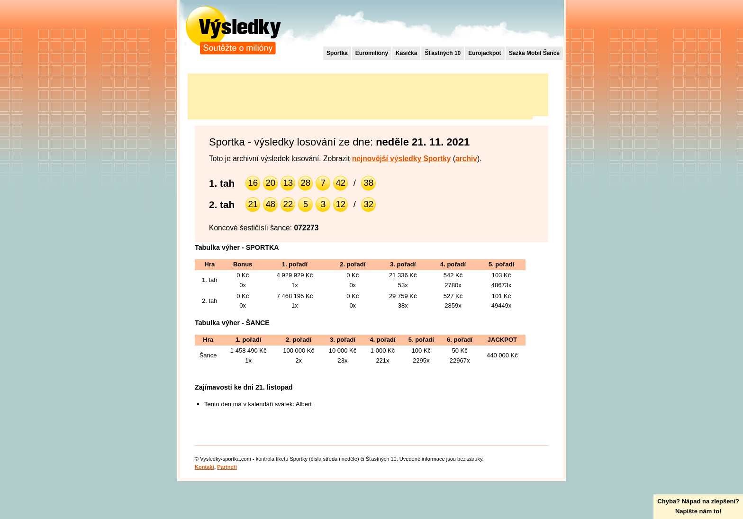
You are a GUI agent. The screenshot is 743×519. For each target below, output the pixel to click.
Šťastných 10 (443, 53)
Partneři (227, 467)
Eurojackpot (484, 53)
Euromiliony (371, 53)
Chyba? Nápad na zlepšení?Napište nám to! (698, 506)
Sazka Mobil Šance (534, 53)
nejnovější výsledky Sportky (401, 159)
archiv (466, 159)
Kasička (406, 53)
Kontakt (204, 467)
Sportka (337, 53)
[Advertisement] (360, 94)
